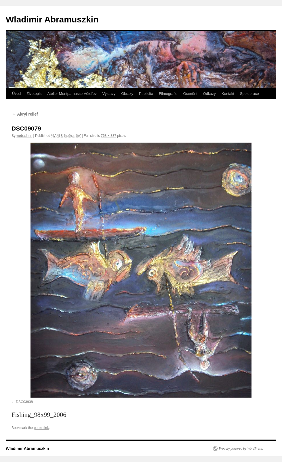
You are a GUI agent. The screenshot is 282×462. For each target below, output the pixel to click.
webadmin (24, 136)
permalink (41, 428)
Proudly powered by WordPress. (241, 448)
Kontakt (228, 93)
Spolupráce (249, 93)
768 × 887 (108, 136)
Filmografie (168, 93)
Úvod (16, 93)
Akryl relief (25, 114)
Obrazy (127, 93)
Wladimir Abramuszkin (52, 19)
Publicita (146, 93)
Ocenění (190, 93)
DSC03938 (24, 402)
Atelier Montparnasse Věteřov (71, 93)
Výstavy (109, 93)
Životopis (33, 93)
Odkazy (209, 93)
